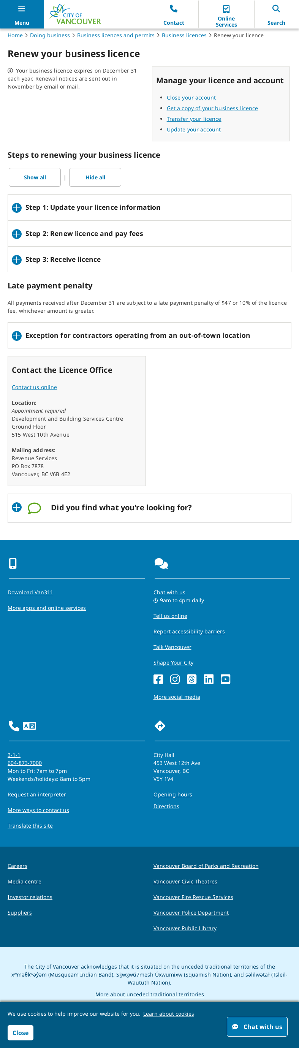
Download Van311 (30, 592)
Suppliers (20, 912)
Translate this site (30, 825)
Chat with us (257, 1027)
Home (15, 35)
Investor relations (30, 897)
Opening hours (172, 794)
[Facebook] (158, 679)
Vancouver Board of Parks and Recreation (206, 865)
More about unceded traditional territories (149, 994)
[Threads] (191, 679)
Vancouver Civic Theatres (185, 881)
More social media (176, 696)
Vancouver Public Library (185, 928)
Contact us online (34, 387)
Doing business (50, 35)
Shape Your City (173, 662)
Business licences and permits (116, 35)
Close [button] (20, 1033)
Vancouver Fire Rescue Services (193, 897)
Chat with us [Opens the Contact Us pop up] (169, 592)
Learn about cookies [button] (168, 1013)
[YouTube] (225, 679)
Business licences (184, 35)
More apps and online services (47, 607)
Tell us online (170, 615)
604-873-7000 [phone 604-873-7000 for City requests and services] (25, 762)
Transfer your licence (194, 118)
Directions (166, 806)
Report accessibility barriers (189, 631)
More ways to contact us (38, 810)
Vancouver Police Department (191, 912)
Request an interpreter (37, 794)
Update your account (194, 129)
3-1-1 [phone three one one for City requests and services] (14, 754)
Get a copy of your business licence (212, 108)
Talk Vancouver (172, 647)
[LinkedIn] (209, 679)
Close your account (191, 97)
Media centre (24, 881)
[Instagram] (175, 679)
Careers (17, 865)
